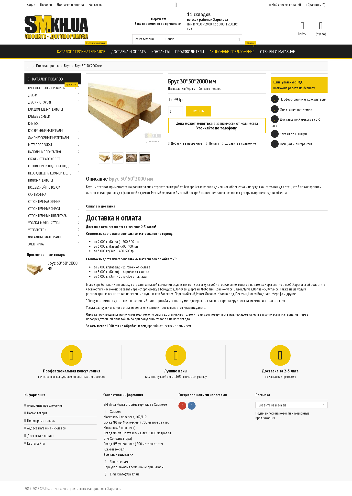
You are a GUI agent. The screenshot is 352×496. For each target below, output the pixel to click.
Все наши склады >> (118, 454)
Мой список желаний (285, 4)
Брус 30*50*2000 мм (62, 265)
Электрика (53, 244)
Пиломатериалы (53, 180)
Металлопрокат (53, 144)
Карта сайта (36, 443)
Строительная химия (53, 201)
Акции (31, 4)
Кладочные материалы (53, 109)
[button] (81, 51)
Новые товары (37, 413)
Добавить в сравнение (240, 143)
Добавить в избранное (186, 143)
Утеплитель (53, 230)
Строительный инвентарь (53, 215)
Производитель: (177, 89)
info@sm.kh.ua (129, 474)
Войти (302, 33)
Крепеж (53, 123)
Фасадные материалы (53, 237)
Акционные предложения (45, 405)
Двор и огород (53, 102)
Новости (46, 4)
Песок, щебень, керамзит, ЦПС (53, 173)
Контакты (95, 4)
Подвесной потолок (53, 187)
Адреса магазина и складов (46, 428)
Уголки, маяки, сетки (53, 222)
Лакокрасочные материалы (53, 137)
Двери (53, 95)
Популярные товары (41, 420)
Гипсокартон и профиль (53, 87)
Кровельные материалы (53, 130)
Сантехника (53, 194)
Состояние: (205, 89)
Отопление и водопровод (53, 166)
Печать (213, 143)
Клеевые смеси (53, 116)
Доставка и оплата (70, 4)
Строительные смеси (53, 208)
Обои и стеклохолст (44, 159)
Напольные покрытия (53, 152)
